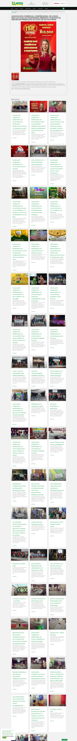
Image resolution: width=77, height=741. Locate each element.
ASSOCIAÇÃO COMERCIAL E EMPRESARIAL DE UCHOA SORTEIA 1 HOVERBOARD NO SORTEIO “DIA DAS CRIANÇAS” (36, 199)
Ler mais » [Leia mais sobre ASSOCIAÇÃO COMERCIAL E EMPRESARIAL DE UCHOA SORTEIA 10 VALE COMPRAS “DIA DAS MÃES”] (14, 289)
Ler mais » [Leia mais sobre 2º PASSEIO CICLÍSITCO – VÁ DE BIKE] (14, 568)
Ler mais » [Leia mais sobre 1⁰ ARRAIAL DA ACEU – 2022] (52, 671)
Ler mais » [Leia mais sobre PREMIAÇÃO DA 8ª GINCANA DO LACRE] (33, 389)
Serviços (16, 8)
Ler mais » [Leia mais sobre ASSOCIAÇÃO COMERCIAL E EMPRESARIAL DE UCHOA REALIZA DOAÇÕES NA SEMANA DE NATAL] (33, 327)
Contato (34, 8)
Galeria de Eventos (33, 723)
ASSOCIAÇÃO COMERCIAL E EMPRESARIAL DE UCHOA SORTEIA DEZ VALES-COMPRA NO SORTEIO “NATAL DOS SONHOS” (18, 316)
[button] (63, 9)
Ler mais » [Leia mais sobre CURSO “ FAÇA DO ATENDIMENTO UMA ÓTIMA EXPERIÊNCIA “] (14, 361)
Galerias (16, 11)
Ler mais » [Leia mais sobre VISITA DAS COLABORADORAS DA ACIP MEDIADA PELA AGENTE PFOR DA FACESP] (33, 714)
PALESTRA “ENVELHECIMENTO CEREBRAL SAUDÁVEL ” (38, 350)
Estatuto (31, 726)
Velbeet (21, 739)
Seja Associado (28, 8)
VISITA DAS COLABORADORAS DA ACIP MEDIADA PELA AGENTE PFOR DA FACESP (37, 701)
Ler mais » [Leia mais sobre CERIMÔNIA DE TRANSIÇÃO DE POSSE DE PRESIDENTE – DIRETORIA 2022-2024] (14, 467)
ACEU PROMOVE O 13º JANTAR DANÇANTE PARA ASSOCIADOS (56, 527)
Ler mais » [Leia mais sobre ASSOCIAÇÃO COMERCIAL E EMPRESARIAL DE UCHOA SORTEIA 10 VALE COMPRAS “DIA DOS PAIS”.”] (52, 211)
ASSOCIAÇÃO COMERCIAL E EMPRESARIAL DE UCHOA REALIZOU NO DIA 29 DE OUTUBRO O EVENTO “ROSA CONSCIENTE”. (56, 161)
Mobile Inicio (32, 720)
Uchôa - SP (31, 3)
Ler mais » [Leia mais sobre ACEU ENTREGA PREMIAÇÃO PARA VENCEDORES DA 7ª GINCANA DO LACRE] (33, 540)
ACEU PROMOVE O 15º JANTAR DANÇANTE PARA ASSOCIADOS (37, 157)
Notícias (46, 8)
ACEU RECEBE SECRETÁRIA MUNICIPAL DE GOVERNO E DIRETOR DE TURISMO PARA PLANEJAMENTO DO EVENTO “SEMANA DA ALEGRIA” (19, 493)
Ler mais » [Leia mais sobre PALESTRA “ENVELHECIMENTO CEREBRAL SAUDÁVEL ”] (33, 361)
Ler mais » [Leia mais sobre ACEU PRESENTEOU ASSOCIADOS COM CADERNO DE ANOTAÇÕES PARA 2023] (52, 468)
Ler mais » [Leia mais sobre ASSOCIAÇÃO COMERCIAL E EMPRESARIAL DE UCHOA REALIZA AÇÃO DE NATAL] (14, 173)
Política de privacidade (34, 736)
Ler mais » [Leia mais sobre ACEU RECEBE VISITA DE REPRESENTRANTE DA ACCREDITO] (14, 710)
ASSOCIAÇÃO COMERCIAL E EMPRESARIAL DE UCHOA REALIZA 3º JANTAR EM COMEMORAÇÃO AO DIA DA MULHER (38, 277)
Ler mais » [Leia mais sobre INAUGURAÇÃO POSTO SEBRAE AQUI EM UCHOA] (52, 499)
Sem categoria (45, 720)
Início (12, 11)
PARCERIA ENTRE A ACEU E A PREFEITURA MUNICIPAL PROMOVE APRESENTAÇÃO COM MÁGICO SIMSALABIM (56, 630)
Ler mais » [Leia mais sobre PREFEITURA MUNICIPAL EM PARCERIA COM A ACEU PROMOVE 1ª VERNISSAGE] (52, 572)
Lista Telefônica (32, 729)
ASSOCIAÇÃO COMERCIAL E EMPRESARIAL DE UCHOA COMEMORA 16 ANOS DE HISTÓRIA (37, 593)
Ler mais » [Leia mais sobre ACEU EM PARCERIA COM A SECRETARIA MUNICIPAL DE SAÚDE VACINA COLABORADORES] (14, 665)
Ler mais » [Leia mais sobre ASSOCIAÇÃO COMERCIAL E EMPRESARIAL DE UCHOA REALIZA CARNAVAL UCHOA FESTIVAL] (52, 289)
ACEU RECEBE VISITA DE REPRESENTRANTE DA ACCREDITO (19, 699)
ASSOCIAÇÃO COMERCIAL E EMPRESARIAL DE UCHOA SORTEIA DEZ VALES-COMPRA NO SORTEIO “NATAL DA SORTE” (18, 420)
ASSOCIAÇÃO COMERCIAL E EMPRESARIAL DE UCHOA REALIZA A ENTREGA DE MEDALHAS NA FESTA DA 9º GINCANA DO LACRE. (57, 238)
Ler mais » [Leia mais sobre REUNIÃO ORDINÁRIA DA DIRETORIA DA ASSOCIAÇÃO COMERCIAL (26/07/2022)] (14, 641)
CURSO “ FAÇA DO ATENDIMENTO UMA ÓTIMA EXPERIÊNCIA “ (18, 350)
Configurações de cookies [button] (7, 736)
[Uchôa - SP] (31, 2)
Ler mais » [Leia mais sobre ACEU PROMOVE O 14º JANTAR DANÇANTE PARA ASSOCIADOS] (52, 361)
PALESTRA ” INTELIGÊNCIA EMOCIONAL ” (54, 381)
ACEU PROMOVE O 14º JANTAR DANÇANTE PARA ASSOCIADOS (56, 350)
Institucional (40, 8)
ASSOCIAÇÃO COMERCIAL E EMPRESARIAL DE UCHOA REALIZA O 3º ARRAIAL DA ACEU (37, 236)
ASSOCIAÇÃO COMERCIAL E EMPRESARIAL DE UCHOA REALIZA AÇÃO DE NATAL (18, 159)
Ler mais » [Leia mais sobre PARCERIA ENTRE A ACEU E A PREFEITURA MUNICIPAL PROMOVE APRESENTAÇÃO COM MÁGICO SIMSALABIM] (52, 643)
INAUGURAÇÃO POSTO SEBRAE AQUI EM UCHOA (56, 489)
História (31, 724)
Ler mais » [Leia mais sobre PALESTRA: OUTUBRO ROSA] (14, 537)
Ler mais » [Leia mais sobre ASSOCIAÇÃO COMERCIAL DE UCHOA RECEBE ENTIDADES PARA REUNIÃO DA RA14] (33, 640)
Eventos (22, 8)
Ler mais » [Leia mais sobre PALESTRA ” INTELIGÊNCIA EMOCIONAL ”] (52, 392)
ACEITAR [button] (4, 737)
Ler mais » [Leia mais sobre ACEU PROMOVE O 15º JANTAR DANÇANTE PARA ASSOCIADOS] (33, 168)
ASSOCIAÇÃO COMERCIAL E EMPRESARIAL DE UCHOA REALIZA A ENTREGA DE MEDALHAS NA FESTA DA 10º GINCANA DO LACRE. (19, 120)
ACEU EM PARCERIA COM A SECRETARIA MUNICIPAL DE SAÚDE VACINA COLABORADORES (18, 652)
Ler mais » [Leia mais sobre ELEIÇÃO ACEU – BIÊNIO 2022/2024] (52, 600)
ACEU (12, 8)
